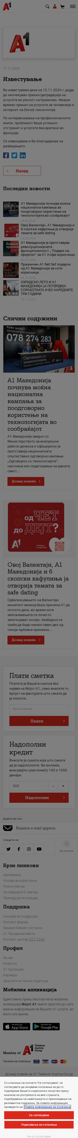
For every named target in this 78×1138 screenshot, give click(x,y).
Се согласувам (39, 1115)
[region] (39, 1107)
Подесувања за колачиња (39, 1124)
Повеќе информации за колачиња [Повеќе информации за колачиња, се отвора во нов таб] (47, 1106)
